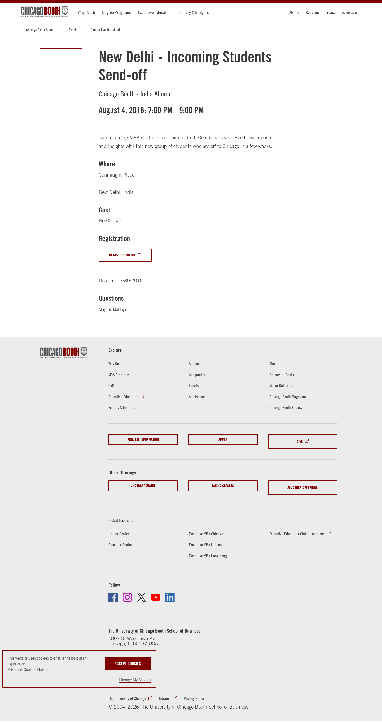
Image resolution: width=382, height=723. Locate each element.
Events (331, 12)
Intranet (172, 696)
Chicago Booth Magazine (290, 399)
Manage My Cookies (135, 680)
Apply (222, 442)
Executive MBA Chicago (209, 528)
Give (300, 442)
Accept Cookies (128, 661)
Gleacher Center (122, 540)
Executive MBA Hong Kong (211, 551)
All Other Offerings (302, 484)
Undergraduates (143, 484)
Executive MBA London (208, 540)
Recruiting (313, 12)
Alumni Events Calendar (106, 29)
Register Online (125, 256)
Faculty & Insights (194, 12)
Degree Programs (116, 12)
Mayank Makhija (116, 310)
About (274, 365)
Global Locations (125, 514)
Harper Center (120, 528)
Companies (198, 376)
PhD (111, 387)
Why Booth (86, 12)
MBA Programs (121, 376)
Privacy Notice (204, 696)
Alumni (294, 12)
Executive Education (155, 12)
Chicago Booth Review (288, 410)
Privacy (13, 669)
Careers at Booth (283, 376)
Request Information (143, 442)
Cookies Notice (36, 669)
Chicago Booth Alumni (40, 29)
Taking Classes (223, 484)
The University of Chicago (130, 696)
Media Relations (283, 387)
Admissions (349, 12)
